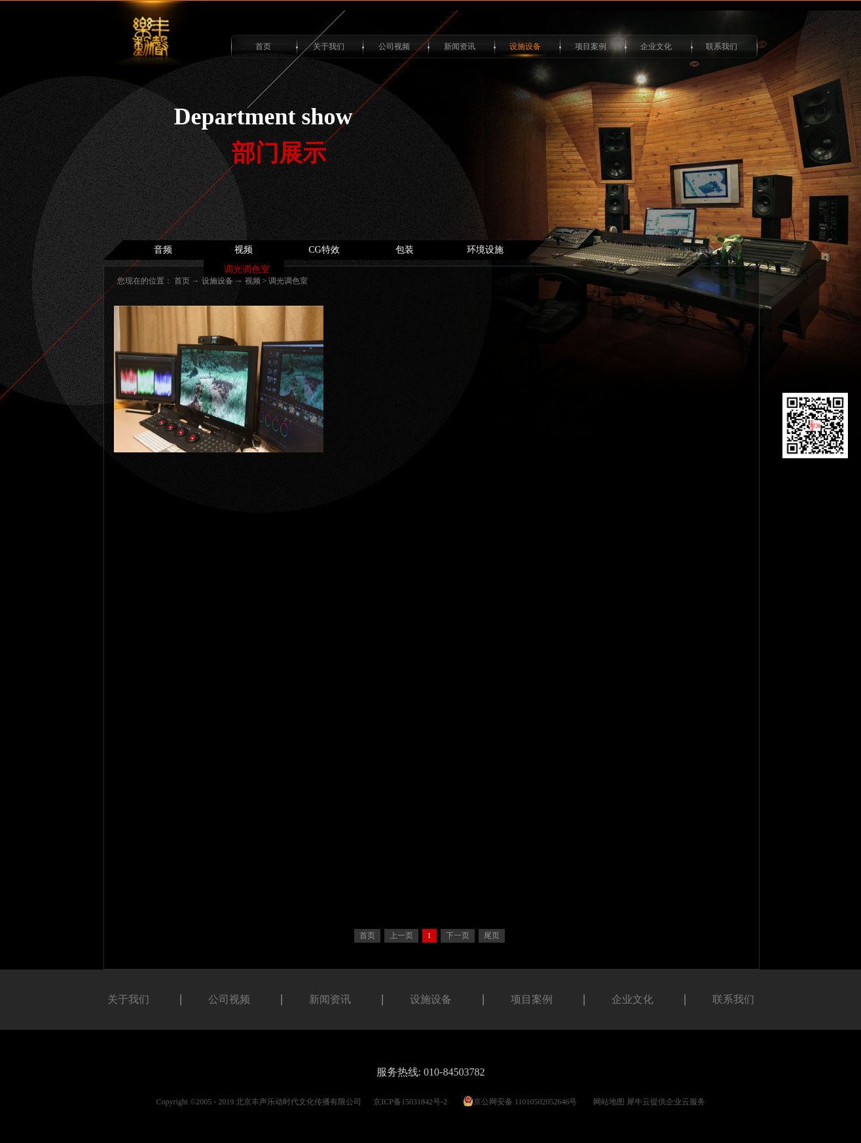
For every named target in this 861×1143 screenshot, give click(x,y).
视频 (253, 280)
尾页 (492, 935)
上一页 (401, 935)
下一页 (457, 935)
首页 (263, 46)
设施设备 (217, 280)
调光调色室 (288, 280)
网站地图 (607, 1101)
